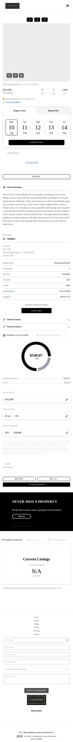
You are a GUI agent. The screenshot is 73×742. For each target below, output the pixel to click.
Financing (36, 613)
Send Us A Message (36, 672)
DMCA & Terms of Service (41, 739)
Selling (36, 609)
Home (36, 599)
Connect (36, 616)
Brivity (34, 736)
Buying (36, 606)
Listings (36, 602)
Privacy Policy (25, 739)
